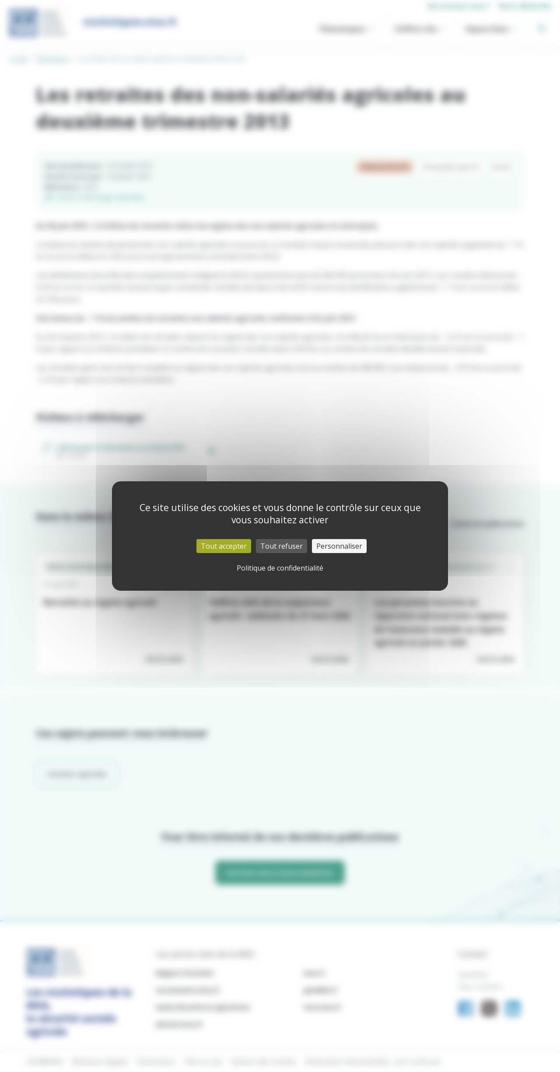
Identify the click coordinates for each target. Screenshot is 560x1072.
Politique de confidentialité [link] (280, 568)
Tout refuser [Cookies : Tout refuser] (281, 546)
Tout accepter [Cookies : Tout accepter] (224, 546)
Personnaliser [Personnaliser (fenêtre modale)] (339, 546)
